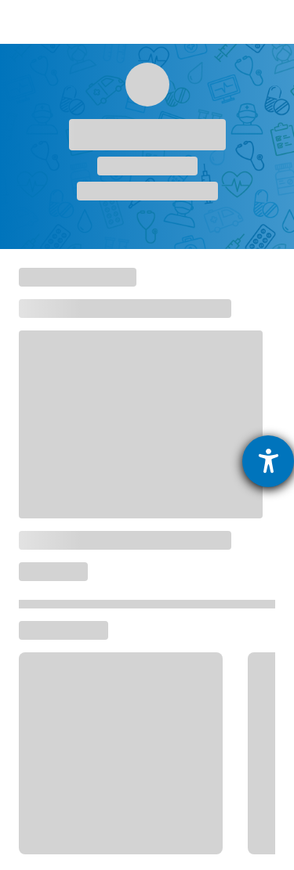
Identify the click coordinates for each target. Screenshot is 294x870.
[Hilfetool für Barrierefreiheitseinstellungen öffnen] (268, 461)
